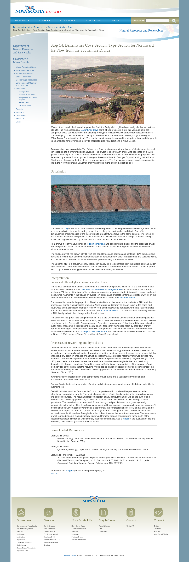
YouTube (157, 531)
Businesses (67, 20)
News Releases (104, 526)
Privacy (67, 555)
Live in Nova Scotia (79, 529)
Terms (73, 555)
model (126, 418)
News (116, 20)
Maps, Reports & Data (26, 67)
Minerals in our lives (27, 95)
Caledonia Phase (126, 297)
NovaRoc (20, 112)
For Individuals (49, 526)
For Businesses (49, 529)
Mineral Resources (24, 73)
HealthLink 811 (49, 537)
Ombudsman (21, 545)
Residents (22, 20)
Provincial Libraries (79, 540)
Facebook (157, 529)
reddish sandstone (96, 244)
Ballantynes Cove (89, 130)
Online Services (49, 531)
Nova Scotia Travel (78, 526)
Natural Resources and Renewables (141, 30)
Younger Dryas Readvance (94, 331)
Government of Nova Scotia (27, 526)
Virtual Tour (24, 103)
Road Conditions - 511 (52, 540)
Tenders (47, 545)
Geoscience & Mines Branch (61, 27)
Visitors (44, 20)
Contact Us (130, 526)
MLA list (20, 531)
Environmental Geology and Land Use (26, 84)
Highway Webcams (51, 542)
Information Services (25, 70)
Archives (75, 531)
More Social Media (161, 534)
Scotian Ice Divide (109, 310)
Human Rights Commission (26, 548)
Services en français (51, 534)
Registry (19, 109)
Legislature (21, 534)
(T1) (66, 228)
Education (20, 88)
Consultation (21, 115)
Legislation (21, 537)
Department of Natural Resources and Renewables (29, 27)
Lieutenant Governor (24, 542)
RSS (100, 529)
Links (18, 122)
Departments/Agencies (25, 529)
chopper (70, 470)
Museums (75, 534)
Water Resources (23, 77)
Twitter (156, 526)
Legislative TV (104, 531)
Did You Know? (25, 105)
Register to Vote (22, 551)
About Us (20, 119)
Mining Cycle (24, 92)
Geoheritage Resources (26, 80)
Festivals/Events (77, 537)
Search (139, 20)
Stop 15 (54, 473)
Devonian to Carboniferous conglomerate (101, 289)
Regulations (21, 540)
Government (94, 20)
